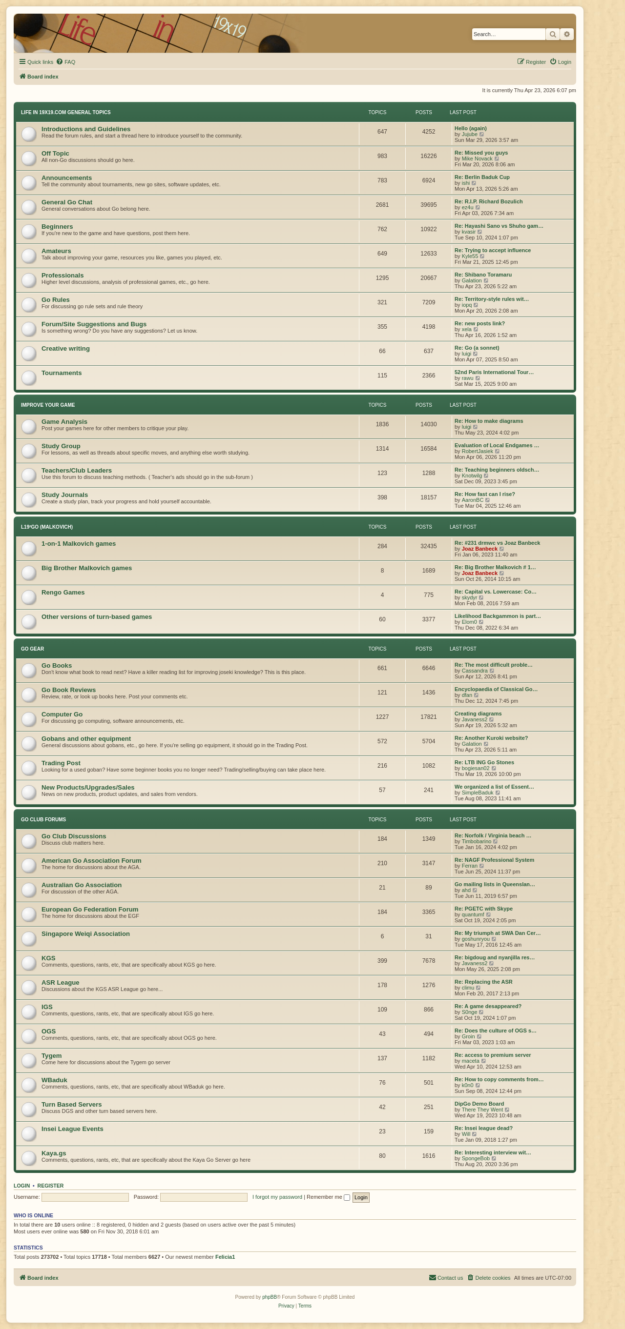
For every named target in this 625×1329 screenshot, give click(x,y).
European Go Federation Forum (90, 909)
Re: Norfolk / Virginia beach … (493, 835)
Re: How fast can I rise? (485, 494)
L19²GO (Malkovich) (47, 527)
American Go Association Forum (92, 860)
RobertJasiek (477, 451)
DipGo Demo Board (479, 1104)
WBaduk (54, 1080)
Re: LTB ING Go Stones (484, 762)
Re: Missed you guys (481, 153)
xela (467, 329)
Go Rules (56, 299)
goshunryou (476, 939)
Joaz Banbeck (480, 549)
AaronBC (473, 500)
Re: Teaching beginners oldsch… (497, 470)
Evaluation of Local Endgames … (497, 445)
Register (51, 1186)
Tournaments (62, 373)
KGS (49, 958)
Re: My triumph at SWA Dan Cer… (498, 933)
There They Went (482, 1109)
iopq (467, 305)
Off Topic (55, 153)
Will (466, 1134)
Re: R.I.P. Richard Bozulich (489, 201)
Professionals (63, 275)
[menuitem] (65, 62)
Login (22, 1186)
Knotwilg (472, 475)
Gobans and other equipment (86, 738)
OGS (49, 1031)
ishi (466, 183)
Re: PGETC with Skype (484, 909)
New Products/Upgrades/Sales (88, 787)
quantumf (473, 914)
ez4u (468, 207)
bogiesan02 (476, 768)
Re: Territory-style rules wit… (492, 299)
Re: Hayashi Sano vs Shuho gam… (499, 226)
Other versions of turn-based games (97, 616)
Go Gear (32, 649)
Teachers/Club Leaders (77, 470)
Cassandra (475, 671)
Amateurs (56, 251)
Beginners (57, 226)
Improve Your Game (48, 405)
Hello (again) (471, 128)
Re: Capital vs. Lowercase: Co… (496, 592)
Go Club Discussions (74, 836)
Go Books (57, 665)
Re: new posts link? (480, 323)
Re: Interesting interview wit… (493, 1152)
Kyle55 (470, 256)
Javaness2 (475, 719)
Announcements (67, 177)
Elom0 (469, 622)
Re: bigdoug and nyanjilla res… (495, 957)
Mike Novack (477, 158)
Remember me (328, 1197)
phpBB (269, 1297)
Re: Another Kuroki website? (491, 738)
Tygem (52, 1055)
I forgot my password (277, 1197)
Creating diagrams (478, 713)
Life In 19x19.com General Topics (66, 112)
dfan (467, 695)
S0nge (470, 1012)
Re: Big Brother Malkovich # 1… (495, 567)
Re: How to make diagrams (489, 421)
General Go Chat (67, 202)
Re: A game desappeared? (488, 1006)
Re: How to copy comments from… (499, 1079)
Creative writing (66, 348)
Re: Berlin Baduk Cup (482, 177)
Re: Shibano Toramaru (483, 275)
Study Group (61, 446)
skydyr (470, 597)
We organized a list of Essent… (494, 787)
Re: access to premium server (493, 1055)
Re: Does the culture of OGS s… (496, 1030)
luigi (467, 354)
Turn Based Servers (72, 1104)
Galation (472, 280)
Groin (468, 1036)
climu (468, 988)
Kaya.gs (54, 1153)
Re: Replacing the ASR (484, 982)
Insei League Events (73, 1128)
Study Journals (65, 494)
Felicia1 (225, 1257)
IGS (47, 1007)
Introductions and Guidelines (86, 129)
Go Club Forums (43, 819)
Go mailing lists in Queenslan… (495, 884)
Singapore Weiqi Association (86, 933)
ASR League (61, 982)
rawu (468, 378)
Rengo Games (63, 592)
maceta (470, 1061)
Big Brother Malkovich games (87, 568)
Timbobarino (477, 841)
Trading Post (61, 763)
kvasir (469, 232)
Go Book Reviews (69, 690)
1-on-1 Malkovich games (79, 543)
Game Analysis (64, 421)
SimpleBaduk (478, 792)
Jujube (470, 134)
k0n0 (468, 1085)
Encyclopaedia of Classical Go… (496, 689)
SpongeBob (476, 1158)
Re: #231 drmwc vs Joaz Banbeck (497, 543)
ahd (466, 890)
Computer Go (62, 714)
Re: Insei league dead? (484, 1128)
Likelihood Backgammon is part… (498, 616)
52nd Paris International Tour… (494, 372)
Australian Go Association (82, 885)
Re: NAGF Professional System (494, 860)
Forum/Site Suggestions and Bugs (94, 324)
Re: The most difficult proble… (494, 665)
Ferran (470, 866)
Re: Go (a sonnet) (477, 348)
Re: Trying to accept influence (493, 250)
